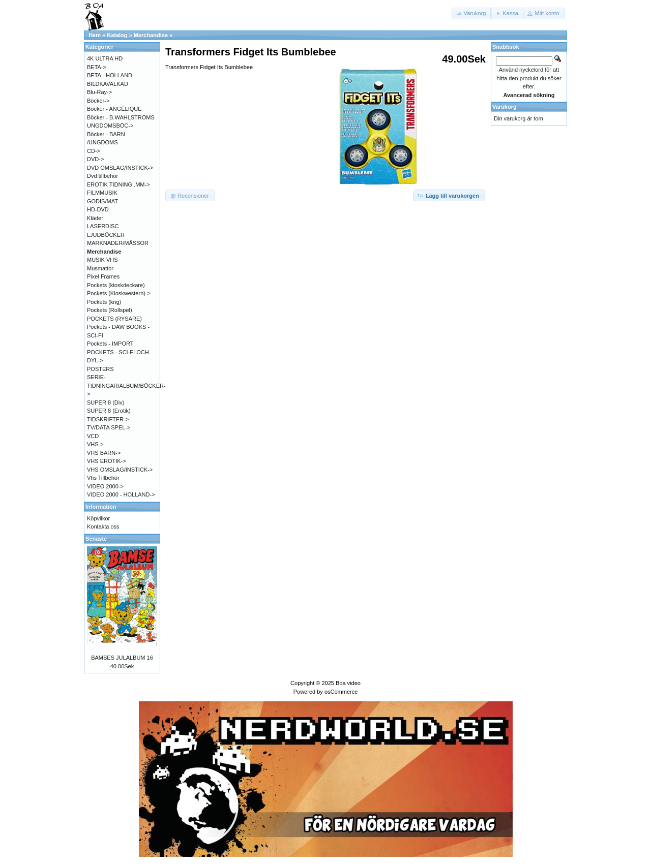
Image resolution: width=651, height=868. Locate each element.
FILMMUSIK (102, 193)
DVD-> (95, 159)
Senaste (96, 539)
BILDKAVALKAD (107, 84)
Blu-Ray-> (99, 92)
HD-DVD (98, 209)
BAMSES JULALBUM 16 (122, 658)
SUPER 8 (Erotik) (109, 411)
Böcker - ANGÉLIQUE (114, 109)
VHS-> (95, 444)
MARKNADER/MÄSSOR (118, 243)
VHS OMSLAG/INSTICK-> (120, 470)
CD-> (93, 151)
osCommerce (341, 692)
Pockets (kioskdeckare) (116, 285)
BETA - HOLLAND (109, 75)
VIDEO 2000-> (105, 486)
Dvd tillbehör (102, 176)
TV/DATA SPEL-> (108, 427)
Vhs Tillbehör (103, 478)
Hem (94, 35)
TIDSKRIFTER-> (108, 419)
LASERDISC (103, 226)
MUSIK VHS (102, 260)
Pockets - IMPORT (110, 343)
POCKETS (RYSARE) (114, 319)
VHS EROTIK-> (106, 461)
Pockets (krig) (104, 302)
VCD (93, 436)
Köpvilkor (98, 518)
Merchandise (151, 35)
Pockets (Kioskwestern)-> (119, 293)
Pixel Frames (103, 276)
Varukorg (504, 107)
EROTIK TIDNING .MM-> (118, 184)
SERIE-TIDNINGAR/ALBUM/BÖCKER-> (126, 385)
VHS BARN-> (104, 453)
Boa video (348, 683)
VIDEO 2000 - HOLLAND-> (121, 494)
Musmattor (100, 268)
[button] (472, 13)
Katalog (117, 35)
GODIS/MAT (102, 201)
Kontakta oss (103, 526)
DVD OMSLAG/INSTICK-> (120, 168)
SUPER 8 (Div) (105, 402)
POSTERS (100, 369)
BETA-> (96, 67)
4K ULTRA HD (105, 58)
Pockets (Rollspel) (109, 310)
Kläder (95, 218)
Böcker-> (98, 101)
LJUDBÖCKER (106, 235)
